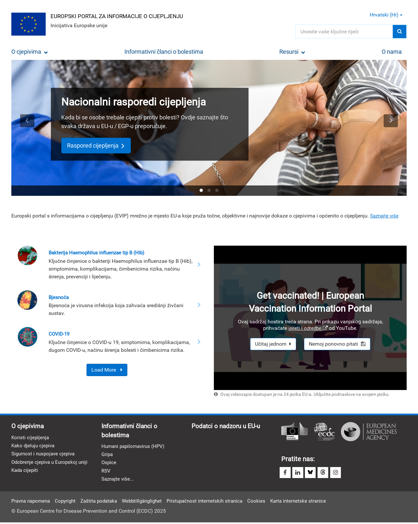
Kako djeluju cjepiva (34, 446)
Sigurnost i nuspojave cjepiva (44, 455)
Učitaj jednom (273, 344)
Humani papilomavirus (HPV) (134, 447)
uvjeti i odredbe (308, 328)
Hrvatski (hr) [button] (386, 15)
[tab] (201, 190)
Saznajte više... (118, 481)
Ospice (109, 464)
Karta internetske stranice (313, 502)
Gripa (107, 455)
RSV (106, 472)
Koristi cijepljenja (30, 438)
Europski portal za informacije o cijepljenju (122, 15)
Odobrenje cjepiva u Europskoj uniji (51, 463)
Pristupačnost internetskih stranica (216, 502)
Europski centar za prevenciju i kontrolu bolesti (324, 431)
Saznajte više (385, 216)
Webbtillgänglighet (150, 502)
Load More (106, 370)
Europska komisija (294, 431)
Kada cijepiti (25, 472)
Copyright (69, 502)
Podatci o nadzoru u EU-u (228, 426)
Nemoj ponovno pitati (337, 344)
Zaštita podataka (104, 502)
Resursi (292, 51)
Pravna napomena (32, 502)
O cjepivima (29, 51)
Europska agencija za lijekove (369, 431)
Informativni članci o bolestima (163, 51)
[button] (27, 128)
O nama (392, 51)
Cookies (270, 502)
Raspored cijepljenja (96, 145)
